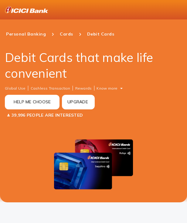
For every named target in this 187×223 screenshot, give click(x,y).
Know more (107, 88)
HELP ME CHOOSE (32, 102)
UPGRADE (77, 102)
